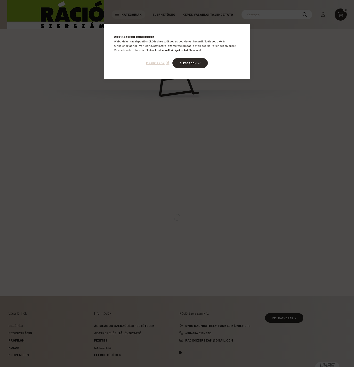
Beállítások (155, 63)
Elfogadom (188, 63)
